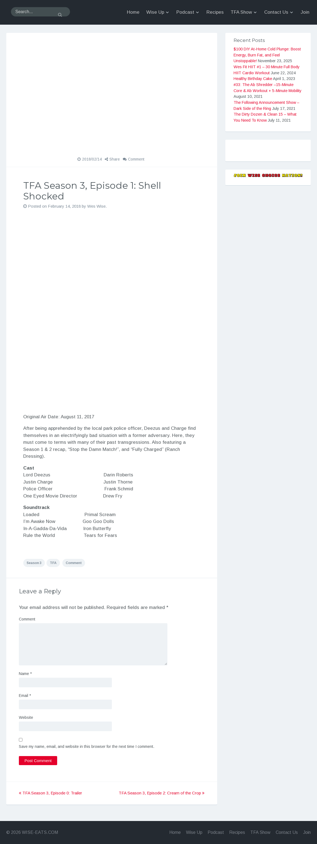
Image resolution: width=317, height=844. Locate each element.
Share (114, 159)
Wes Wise (96, 206)
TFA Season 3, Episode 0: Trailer (50, 793)
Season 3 (34, 563)
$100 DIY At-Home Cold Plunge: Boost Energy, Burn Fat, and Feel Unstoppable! (267, 55)
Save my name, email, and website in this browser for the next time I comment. (86, 746)
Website (26, 717)
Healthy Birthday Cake (253, 78)
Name (25, 673)
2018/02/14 (92, 159)
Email (25, 695)
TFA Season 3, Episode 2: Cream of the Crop (162, 793)
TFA (53, 563)
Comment (136, 159)
